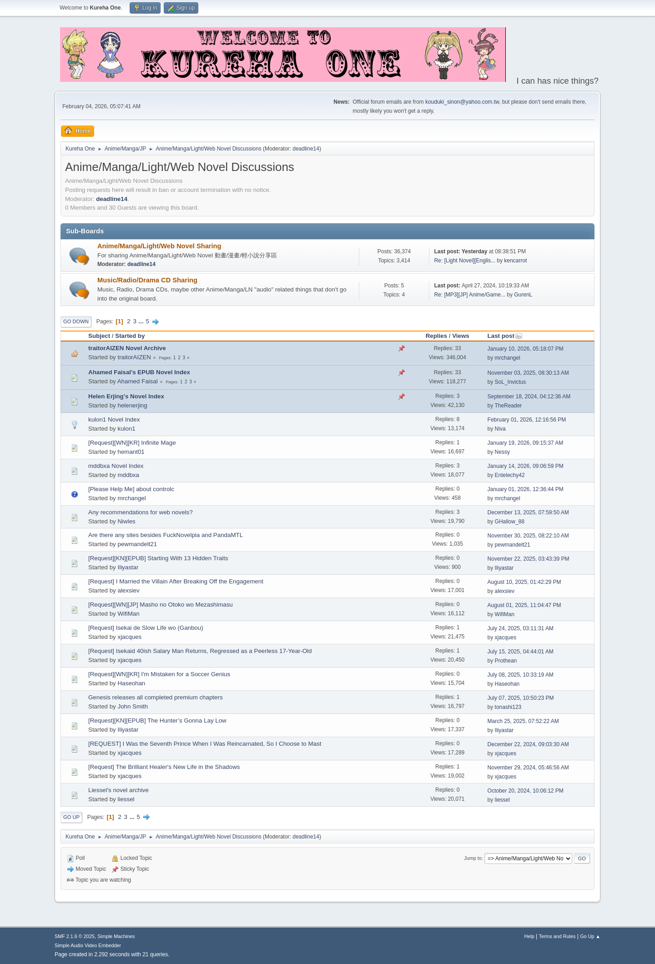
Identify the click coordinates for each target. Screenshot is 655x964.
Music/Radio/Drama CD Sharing (147, 280)
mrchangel (507, 358)
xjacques (129, 636)
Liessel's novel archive (118, 790)
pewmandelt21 (137, 544)
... (142, 321)
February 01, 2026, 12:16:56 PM (527, 420)
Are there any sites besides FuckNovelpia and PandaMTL (165, 535)
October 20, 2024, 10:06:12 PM (526, 791)
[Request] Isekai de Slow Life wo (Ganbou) (145, 627)
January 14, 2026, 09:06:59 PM (526, 466)
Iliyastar (127, 567)
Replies (436, 335)
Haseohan (131, 683)
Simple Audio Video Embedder (88, 945)
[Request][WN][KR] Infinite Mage (132, 442)
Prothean (506, 661)
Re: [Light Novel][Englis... (464, 260)
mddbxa (128, 475)
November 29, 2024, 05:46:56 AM (528, 767)
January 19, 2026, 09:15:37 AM (526, 443)
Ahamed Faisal (137, 381)
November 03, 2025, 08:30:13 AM (528, 373)
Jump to (472, 858)
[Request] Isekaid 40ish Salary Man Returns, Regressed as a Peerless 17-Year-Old (200, 651)
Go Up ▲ (590, 936)
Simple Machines (116, 936)
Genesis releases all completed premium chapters (155, 697)
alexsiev (128, 590)
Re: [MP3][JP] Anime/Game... (469, 294)
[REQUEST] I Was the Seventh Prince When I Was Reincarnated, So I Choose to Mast (204, 743)
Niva (500, 429)
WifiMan (128, 613)
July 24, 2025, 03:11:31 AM (521, 628)
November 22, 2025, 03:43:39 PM (528, 559)
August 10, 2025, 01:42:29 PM (524, 582)
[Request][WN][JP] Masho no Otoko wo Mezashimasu (160, 604)
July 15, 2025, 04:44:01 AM (521, 651)
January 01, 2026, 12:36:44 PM (526, 489)
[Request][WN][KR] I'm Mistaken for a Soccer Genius (159, 674)
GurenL (523, 294)
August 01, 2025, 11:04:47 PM (524, 605)
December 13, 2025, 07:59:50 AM (528, 512)
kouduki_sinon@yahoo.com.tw (462, 102)
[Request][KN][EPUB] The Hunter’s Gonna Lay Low (157, 720)
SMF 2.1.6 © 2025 (75, 936)
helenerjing (132, 405)
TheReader (508, 405)
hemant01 (130, 451)
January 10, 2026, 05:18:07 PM (526, 349)
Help (529, 936)
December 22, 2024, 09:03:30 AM (528, 744)
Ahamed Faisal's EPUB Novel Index (139, 372)
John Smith (132, 706)
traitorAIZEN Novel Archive (127, 348)
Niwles (126, 521)
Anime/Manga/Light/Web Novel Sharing (159, 246)
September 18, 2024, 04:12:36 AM (529, 396)
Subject (99, 335)
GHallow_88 (509, 521)
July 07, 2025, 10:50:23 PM (521, 698)
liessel (125, 799)
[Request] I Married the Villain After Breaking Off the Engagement (175, 581)
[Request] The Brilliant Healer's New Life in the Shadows (164, 766)
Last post (505, 335)
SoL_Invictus (510, 382)
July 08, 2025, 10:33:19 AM (521, 675)
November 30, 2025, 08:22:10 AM (528, 535)
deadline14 (305, 149)
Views (460, 335)
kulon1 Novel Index (114, 419)
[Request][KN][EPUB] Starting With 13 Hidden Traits (158, 558)
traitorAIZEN (134, 357)
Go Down (76, 321)
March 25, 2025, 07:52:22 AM (523, 721)
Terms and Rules (557, 936)
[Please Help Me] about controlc (131, 489)
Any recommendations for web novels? (140, 512)
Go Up (71, 817)
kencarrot (515, 260)
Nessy (502, 452)
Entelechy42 (510, 475)
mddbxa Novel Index (116, 465)
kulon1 (126, 428)
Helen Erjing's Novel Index (126, 396)
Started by (130, 335)
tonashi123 (508, 707)
